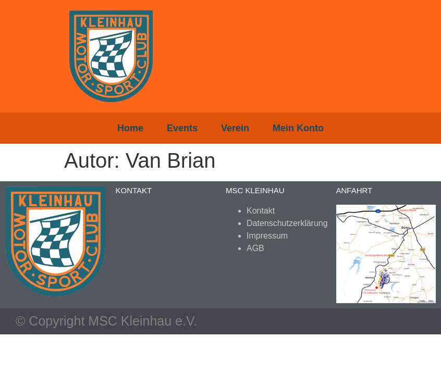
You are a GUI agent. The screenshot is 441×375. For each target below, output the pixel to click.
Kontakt (261, 210)
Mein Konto (298, 128)
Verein (235, 128)
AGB (255, 248)
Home (130, 128)
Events (182, 128)
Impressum (267, 235)
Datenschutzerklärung (287, 223)
